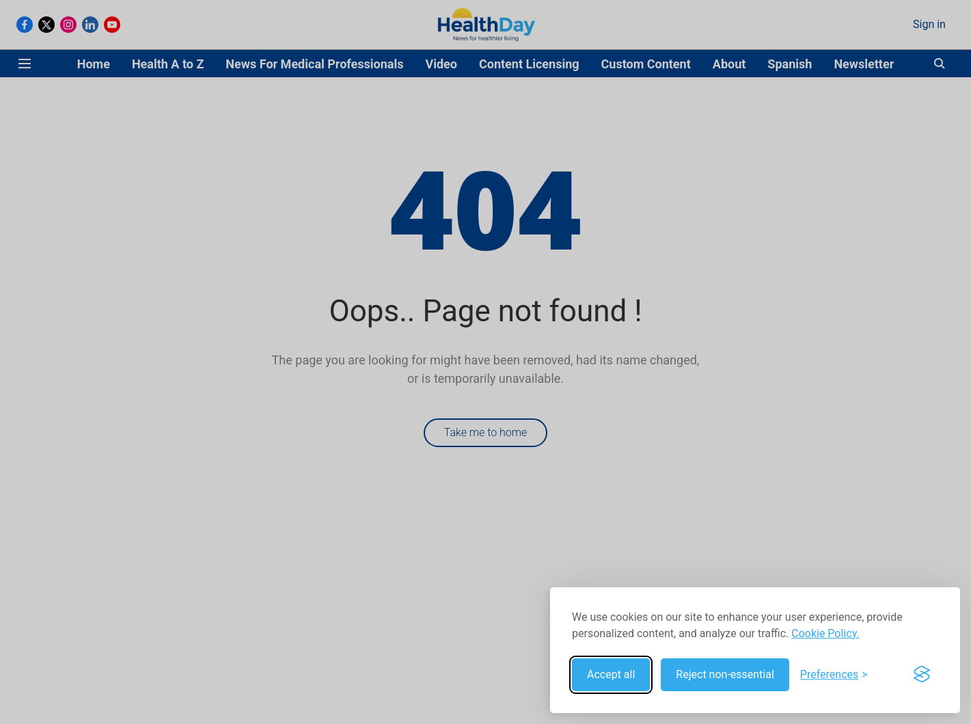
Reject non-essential (725, 674)
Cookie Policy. (825, 633)
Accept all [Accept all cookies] (611, 674)
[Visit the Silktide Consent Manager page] (921, 674)
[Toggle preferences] (834, 674)
